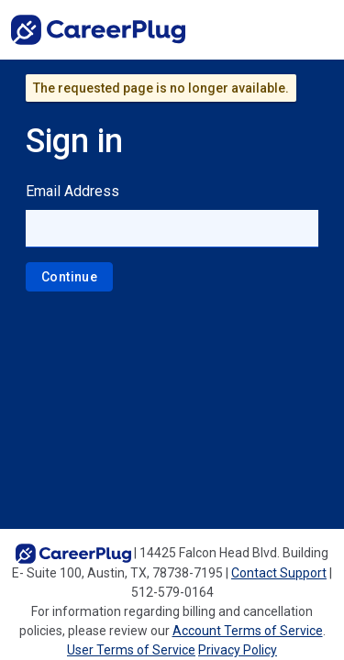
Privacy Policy (237, 650)
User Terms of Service (131, 650)
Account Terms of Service (247, 630)
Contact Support (279, 573)
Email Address (72, 191)
